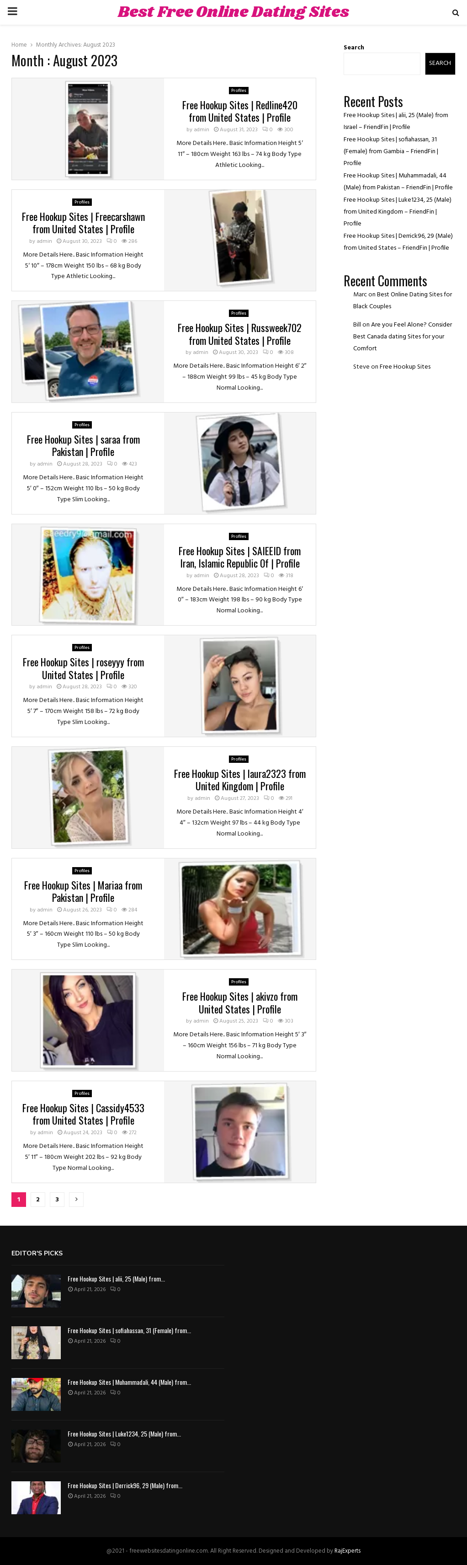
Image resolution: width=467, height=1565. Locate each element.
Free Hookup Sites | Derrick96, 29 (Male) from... (125, 1485)
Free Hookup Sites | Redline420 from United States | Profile (239, 111)
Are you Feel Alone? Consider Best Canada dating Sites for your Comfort (402, 337)
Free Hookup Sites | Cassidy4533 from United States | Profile (83, 1114)
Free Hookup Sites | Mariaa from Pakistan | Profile (83, 891)
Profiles (238, 90)
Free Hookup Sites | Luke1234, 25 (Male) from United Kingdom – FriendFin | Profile (397, 212)
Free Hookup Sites (405, 367)
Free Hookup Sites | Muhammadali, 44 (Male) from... (129, 1382)
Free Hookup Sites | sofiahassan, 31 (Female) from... (129, 1330)
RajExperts (347, 1551)
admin (201, 129)
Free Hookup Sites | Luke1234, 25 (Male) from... (124, 1433)
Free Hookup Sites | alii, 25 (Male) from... (116, 1278)
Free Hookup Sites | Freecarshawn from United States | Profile (83, 222)
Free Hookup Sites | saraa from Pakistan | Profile (83, 445)
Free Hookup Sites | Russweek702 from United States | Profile (240, 334)
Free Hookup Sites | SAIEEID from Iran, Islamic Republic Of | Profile (240, 557)
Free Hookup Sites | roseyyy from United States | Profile (83, 668)
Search (354, 48)
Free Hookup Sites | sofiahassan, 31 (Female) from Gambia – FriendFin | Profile (391, 151)
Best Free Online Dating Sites (233, 12)
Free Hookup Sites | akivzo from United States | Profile (239, 1002)
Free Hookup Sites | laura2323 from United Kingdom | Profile (240, 779)
